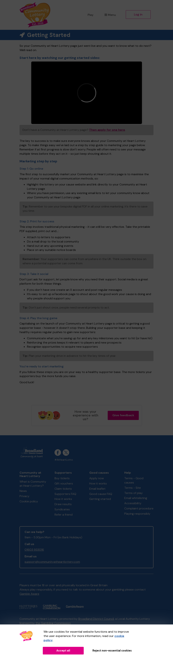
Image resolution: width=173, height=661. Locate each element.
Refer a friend (64, 515)
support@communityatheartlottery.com (52, 562)
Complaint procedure (138, 508)
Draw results (63, 504)
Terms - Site (132, 488)
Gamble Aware (29, 594)
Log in (138, 14)
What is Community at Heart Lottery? (33, 484)
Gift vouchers (64, 483)
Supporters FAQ (65, 494)
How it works (63, 499)
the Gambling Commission (53, 623)
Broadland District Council (96, 619)
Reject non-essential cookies (112, 650)
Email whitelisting (135, 498)
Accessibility (132, 503)
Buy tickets (62, 478)
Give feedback (123, 415)
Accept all (63, 650)
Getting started (100, 499)
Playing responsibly (137, 514)
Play (90, 15)
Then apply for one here (107, 130)
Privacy (24, 496)
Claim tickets (63, 489)
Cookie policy (29, 501)
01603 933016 (34, 550)
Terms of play (133, 493)
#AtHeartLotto (64, 459)
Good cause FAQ (100, 494)
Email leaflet (97, 489)
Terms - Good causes (133, 480)
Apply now (96, 478)
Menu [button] (110, 15)
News (23, 491)
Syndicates (62, 509)
